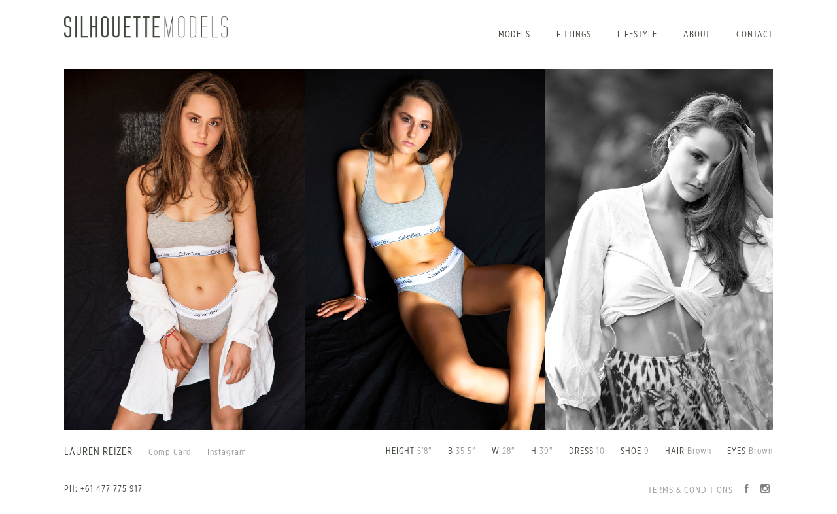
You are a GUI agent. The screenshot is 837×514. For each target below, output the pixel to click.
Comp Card (170, 452)
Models (514, 34)
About (696, 34)
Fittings (573, 34)
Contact (754, 34)
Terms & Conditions (690, 490)
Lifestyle (637, 34)
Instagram (227, 452)
